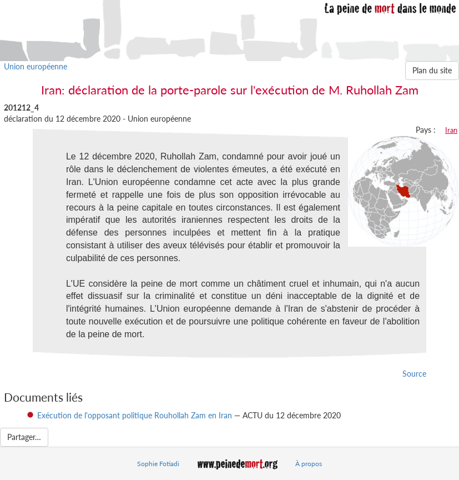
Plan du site (432, 70)
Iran (451, 130)
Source (414, 373)
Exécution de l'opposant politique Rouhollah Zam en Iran (134, 415)
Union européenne (35, 66)
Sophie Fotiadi (158, 463)
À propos (308, 463)
